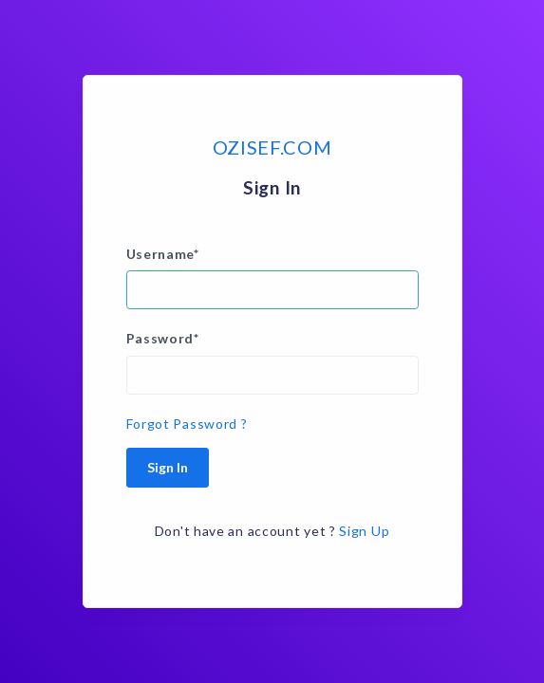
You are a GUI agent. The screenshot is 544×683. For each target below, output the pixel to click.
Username (162, 254)
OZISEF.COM (272, 147)
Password (162, 338)
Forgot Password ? (187, 423)
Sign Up (364, 531)
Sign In (167, 467)
